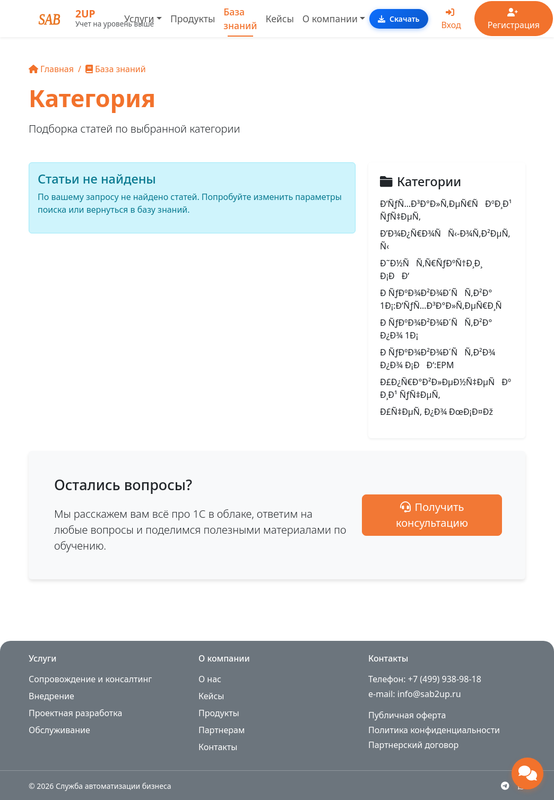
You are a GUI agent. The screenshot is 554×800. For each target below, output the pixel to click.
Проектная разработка (75, 713)
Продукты (192, 18)
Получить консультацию (466, 515)
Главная (51, 69)
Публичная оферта (407, 715)
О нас (209, 679)
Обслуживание (59, 730)
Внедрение (51, 696)
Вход (451, 19)
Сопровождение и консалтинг (90, 679)
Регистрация (514, 19)
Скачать (398, 19)
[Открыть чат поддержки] (527, 773)
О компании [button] (330, 18)
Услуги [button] (139, 18)
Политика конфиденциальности (434, 730)
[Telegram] (505, 786)
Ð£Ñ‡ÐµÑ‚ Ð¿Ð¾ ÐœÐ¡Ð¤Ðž (436, 412)
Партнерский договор (413, 745)
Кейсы (280, 18)
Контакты (217, 747)
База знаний (240, 18)
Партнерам (221, 730)
